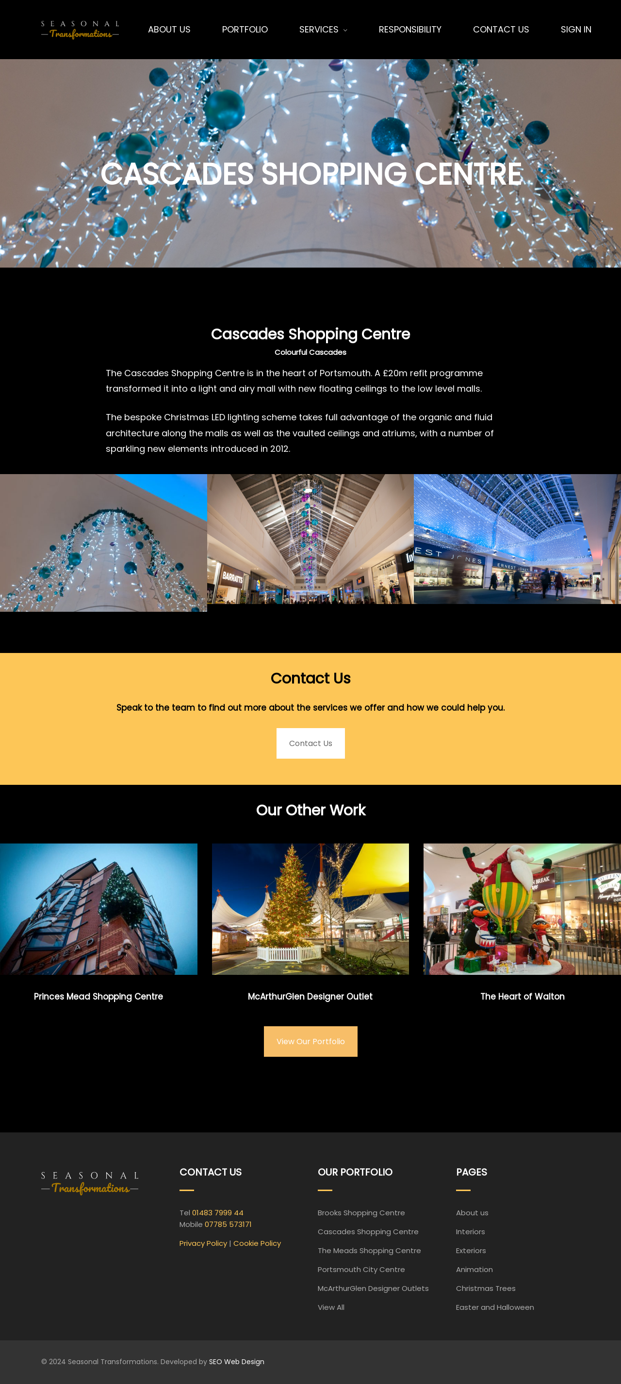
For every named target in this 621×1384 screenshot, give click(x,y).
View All (331, 1307)
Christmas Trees (486, 1288)
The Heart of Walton (522, 996)
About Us (169, 29)
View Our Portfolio (311, 1041)
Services (319, 29)
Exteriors (471, 1250)
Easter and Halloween (495, 1307)
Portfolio (245, 29)
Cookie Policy (257, 1243)
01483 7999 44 (218, 1213)
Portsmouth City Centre (361, 1269)
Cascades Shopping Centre (368, 1231)
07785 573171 (228, 1224)
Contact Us (310, 743)
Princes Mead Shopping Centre (98, 996)
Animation (474, 1269)
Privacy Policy (203, 1243)
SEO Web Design (236, 1362)
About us (472, 1213)
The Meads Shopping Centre (369, 1250)
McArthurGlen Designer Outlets (373, 1288)
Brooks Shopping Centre (361, 1213)
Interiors (470, 1231)
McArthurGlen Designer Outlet (310, 996)
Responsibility (410, 29)
